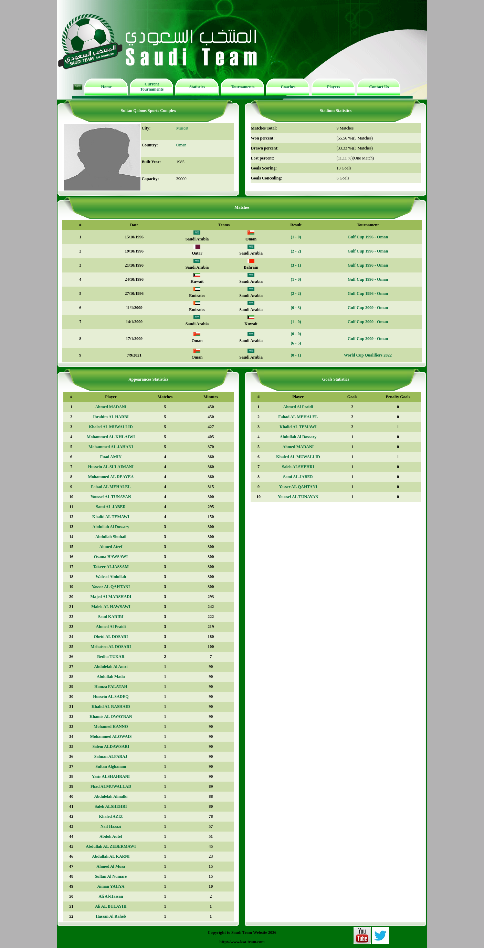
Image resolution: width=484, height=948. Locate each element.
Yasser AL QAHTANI (111, 586)
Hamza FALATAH (110, 686)
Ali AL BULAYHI (111, 906)
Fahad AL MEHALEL (110, 486)
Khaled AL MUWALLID (111, 426)
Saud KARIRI (111, 616)
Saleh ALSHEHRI (111, 806)
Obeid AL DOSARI (111, 636)
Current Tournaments (152, 87)
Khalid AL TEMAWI (110, 516)
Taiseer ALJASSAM (111, 566)
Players (333, 86)
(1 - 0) (296, 237)
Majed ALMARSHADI (110, 596)
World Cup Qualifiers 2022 (368, 355)
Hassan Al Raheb (111, 916)
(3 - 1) (296, 265)
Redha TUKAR (110, 656)
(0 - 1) (296, 355)
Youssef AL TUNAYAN (111, 496)
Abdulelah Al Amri (110, 666)
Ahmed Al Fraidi (111, 626)
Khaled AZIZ (111, 816)
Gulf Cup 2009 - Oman (368, 307)
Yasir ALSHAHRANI (111, 776)
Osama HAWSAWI (111, 556)
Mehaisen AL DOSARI (111, 646)
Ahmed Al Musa (110, 866)
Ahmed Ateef (110, 546)
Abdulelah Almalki (110, 796)
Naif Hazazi (111, 826)
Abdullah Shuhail (110, 536)
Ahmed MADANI (110, 406)
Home (106, 86)
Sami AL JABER (111, 506)
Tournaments (242, 86)
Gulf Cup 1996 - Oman (368, 237)
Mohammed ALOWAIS (110, 736)
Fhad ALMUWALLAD (111, 786)
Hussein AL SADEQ (110, 696)
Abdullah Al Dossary (111, 526)
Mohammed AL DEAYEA (111, 476)
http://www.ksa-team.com (241, 941)
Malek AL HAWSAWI (110, 606)
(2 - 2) (296, 251)
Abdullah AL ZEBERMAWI (111, 846)
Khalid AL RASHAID (111, 706)
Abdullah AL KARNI (110, 856)
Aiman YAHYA (110, 886)
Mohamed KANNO (111, 726)
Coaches (288, 86)
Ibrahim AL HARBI (110, 416)
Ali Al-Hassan (110, 896)
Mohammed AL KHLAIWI (111, 436)
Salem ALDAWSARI (110, 746)
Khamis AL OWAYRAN (111, 716)
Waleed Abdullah (111, 576)
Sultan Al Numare (111, 876)
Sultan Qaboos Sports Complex (148, 110)
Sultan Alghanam (110, 766)
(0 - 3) (296, 307)
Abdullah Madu (111, 676)
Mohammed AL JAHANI (110, 446)
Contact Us (379, 86)
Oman (181, 145)
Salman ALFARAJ (110, 756)
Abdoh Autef (110, 836)
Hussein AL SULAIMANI (111, 466)
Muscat (182, 128)
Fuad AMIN (111, 456)
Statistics (197, 86)
